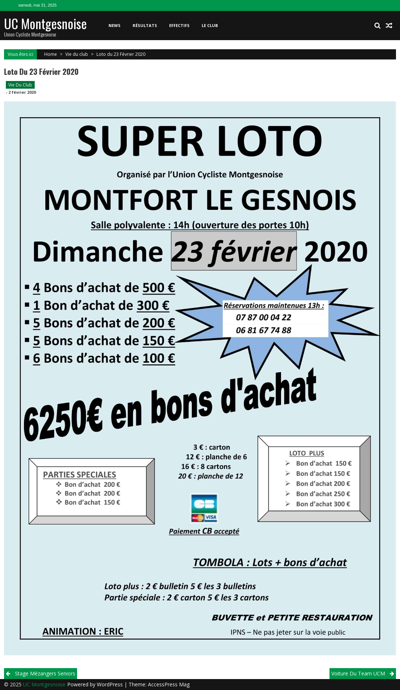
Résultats (145, 25)
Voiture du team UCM (358, 673)
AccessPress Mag (169, 684)
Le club (210, 25)
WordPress (110, 684)
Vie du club (76, 54)
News (114, 25)
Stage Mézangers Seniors (45, 673)
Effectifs (179, 25)
